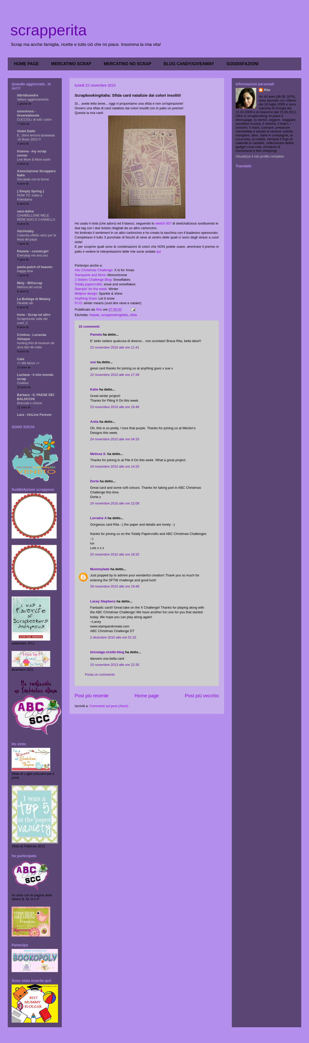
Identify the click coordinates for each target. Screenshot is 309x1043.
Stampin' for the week (91, 289)
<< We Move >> (28, 363)
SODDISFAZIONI (242, 64)
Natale (94, 315)
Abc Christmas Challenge (94, 270)
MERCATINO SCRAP (71, 64)
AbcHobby (25, 231)
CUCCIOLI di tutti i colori (34, 119)
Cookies (23, 383)
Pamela (96, 334)
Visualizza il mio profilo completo (260, 156)
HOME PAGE (26, 64)
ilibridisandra (27, 95)
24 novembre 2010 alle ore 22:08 (114, 503)
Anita (94, 422)
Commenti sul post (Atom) (109, 706)
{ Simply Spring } (30, 191)
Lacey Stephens (103, 601)
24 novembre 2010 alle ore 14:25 (114, 466)
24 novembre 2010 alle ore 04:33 (114, 439)
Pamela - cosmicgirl (32, 251)
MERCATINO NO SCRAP (127, 64)
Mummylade (99, 569)
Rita (267, 90)
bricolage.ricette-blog (107, 652)
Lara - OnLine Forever (34, 415)
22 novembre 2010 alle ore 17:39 (114, 375)
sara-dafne (25, 211)
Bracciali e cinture (29, 403)
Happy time (25, 271)
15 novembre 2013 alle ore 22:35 (114, 665)
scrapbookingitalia (114, 315)
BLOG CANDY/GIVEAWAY (189, 64)
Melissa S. (98, 454)
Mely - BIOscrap (29, 283)
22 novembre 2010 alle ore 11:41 (114, 347)
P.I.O (78, 303)
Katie (94, 389)
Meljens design (86, 293)
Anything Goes (86, 298)
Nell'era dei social (29, 287)
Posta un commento (100, 674)
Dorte (94, 481)
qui (158, 251)
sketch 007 (163, 223)
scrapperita (48, 30)
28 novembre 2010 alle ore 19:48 (114, 586)
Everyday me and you (32, 255)
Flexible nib (25, 303)
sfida (133, 315)
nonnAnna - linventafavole (28, 113)
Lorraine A (98, 518)
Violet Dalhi (26, 131)
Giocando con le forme (33, 179)
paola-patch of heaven (34, 267)
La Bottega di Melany (33, 299)
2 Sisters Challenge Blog (93, 280)
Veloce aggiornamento (33, 99)
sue (93, 362)
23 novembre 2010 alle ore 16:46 (114, 407)
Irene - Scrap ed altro (33, 315)
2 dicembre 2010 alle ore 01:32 (113, 637)
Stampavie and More (90, 275)
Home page (146, 695)
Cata (20, 359)
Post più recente (91, 695)
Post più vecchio (202, 695)
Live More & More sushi (33, 159)
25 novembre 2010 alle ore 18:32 (114, 554)
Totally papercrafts (88, 284)
